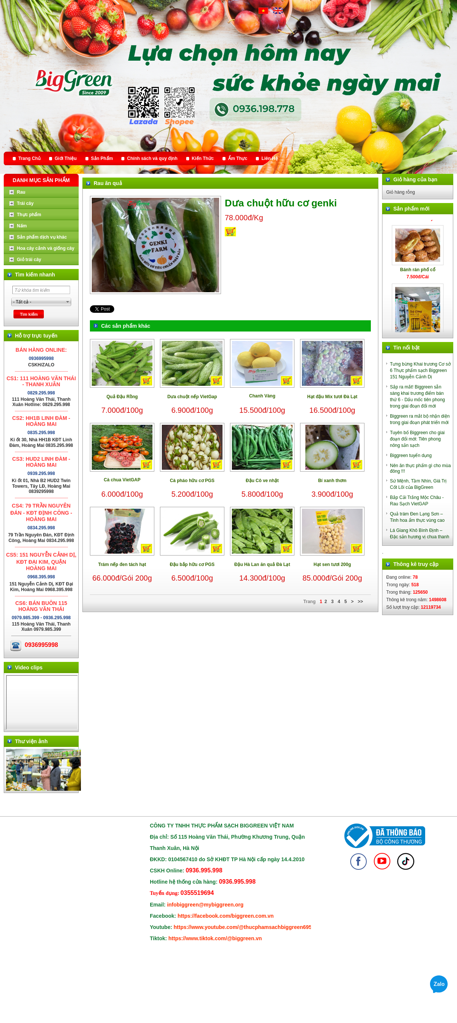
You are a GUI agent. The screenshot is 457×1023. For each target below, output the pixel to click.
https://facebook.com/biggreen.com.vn (226, 916)
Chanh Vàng (262, 396)
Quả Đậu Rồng (122, 396)
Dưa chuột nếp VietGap (192, 396)
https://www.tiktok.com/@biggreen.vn (215, 938)
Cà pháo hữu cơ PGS (192, 480)
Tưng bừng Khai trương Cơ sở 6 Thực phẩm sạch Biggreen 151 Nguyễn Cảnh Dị (420, 370)
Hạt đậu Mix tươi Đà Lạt (332, 396)
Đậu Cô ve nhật (262, 480)
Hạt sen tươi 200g (332, 564)
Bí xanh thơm (332, 480)
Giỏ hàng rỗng (400, 192)
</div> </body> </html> (42, 702)
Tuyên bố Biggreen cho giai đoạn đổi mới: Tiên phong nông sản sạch (417, 439)
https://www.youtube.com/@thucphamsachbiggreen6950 (244, 927)
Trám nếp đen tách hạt (122, 564)
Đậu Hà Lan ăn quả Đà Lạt (262, 564)
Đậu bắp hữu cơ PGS (192, 564)
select (67, 302)
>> (360, 601)
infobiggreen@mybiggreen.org (205, 905)
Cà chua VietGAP (122, 479)
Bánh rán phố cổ (417, 272)
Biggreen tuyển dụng (411, 455)
